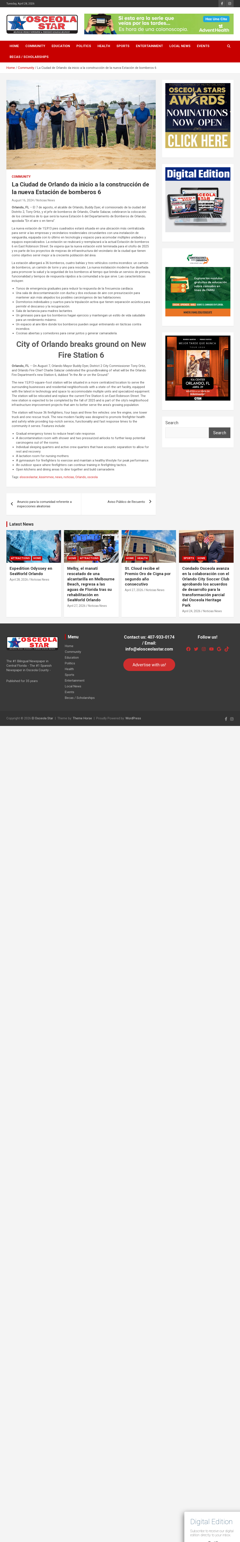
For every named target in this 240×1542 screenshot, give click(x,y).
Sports (122, 46)
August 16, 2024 (23, 200)
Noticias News (45, 200)
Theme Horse (82, 718)
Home (14, 46)
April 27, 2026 (76, 605)
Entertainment (149, 46)
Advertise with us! (149, 664)
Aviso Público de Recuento (126, 502)
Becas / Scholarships (29, 57)
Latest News (21, 524)
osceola (92, 477)
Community (35, 46)
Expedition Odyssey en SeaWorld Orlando (31, 571)
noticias (69, 477)
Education (61, 46)
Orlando (80, 477)
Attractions (20, 558)
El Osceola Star (42, 718)
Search (171, 422)
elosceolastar (29, 477)
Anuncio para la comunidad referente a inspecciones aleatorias (44, 504)
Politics (83, 46)
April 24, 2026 (191, 611)
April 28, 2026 (19, 579)
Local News (180, 46)
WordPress (133, 718)
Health (103, 46)
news (58, 477)
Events (203, 46)
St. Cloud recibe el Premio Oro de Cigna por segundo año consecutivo (148, 576)
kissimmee (46, 477)
